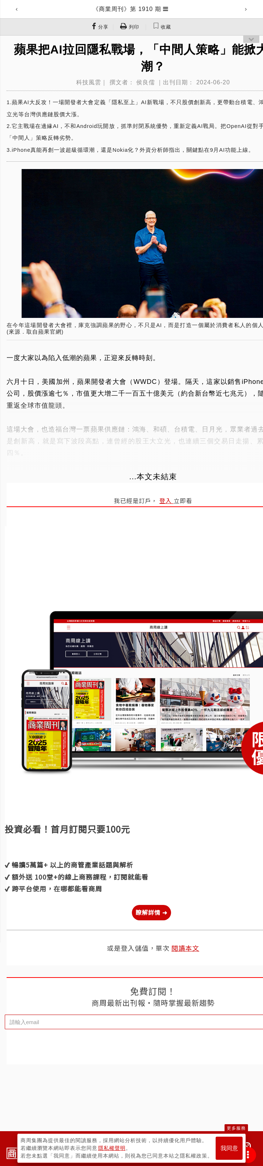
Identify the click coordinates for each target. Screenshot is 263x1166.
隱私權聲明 (112, 1148)
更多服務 (236, 1128)
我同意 (229, 1148)
